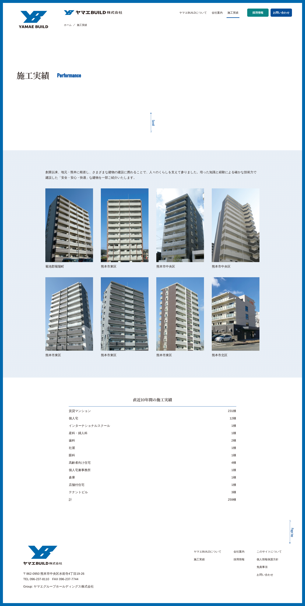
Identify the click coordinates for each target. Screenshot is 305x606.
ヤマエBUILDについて (193, 12)
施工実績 (233, 12)
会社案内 (217, 12)
